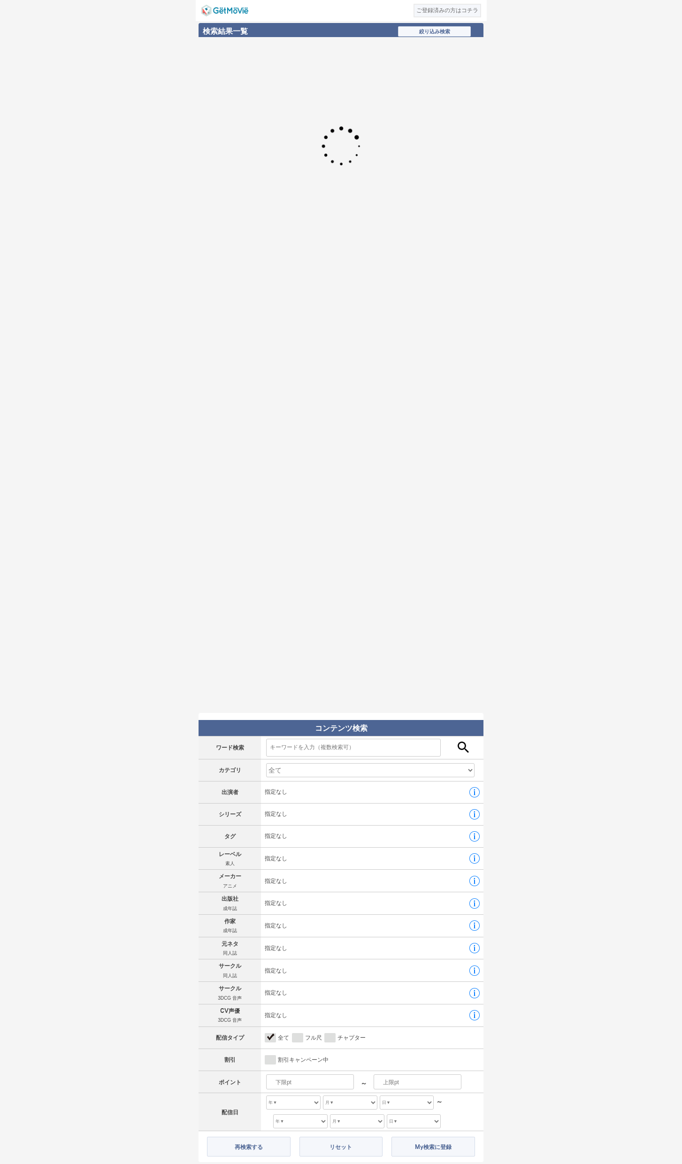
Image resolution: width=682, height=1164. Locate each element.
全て (283, 1037)
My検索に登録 (433, 1146)
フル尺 (313, 1037)
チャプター (351, 1037)
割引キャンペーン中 (303, 1060)
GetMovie (224, 10)
